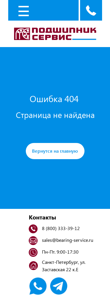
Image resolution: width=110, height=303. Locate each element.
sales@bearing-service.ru (67, 240)
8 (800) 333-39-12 (61, 228)
